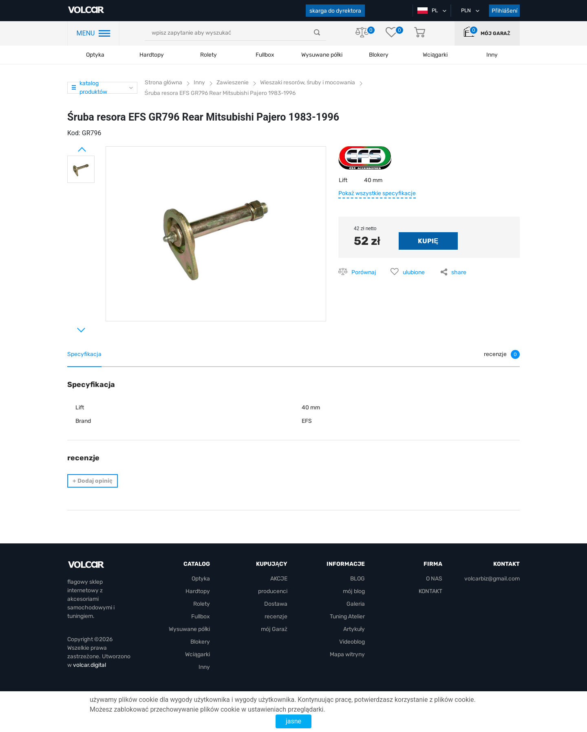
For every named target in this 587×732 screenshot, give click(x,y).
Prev (71, 146)
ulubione (414, 272)
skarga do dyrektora (335, 10)
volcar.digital (89, 665)
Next (71, 327)
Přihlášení (504, 10)
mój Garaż (495, 33)
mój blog (354, 591)
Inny (204, 667)
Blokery (200, 641)
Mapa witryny (347, 654)
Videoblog (352, 641)
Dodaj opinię (93, 480)
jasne (293, 721)
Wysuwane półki (321, 54)
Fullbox (265, 54)
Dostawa (275, 603)
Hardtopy (151, 54)
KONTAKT (430, 591)
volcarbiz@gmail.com (492, 578)
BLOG (357, 578)
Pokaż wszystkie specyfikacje (377, 193)
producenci (272, 591)
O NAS (434, 578)
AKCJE (278, 578)
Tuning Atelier (347, 616)
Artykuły (354, 629)
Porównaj (363, 272)
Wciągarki (197, 654)
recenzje (276, 616)
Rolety (208, 54)
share (458, 272)
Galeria (355, 603)
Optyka (95, 54)
